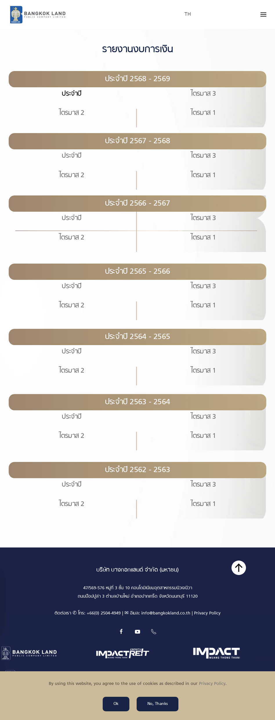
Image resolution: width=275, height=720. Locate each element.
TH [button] (187, 14)
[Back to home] (38, 14)
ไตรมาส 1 (203, 113)
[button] (263, 14)
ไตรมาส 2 (71, 113)
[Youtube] (137, 631)
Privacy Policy (207, 613)
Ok (116, 704)
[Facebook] (121, 631)
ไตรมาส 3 (203, 93)
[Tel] (154, 631)
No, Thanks (157, 704)
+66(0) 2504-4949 (104, 613)
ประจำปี (71, 156)
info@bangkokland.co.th (165, 613)
